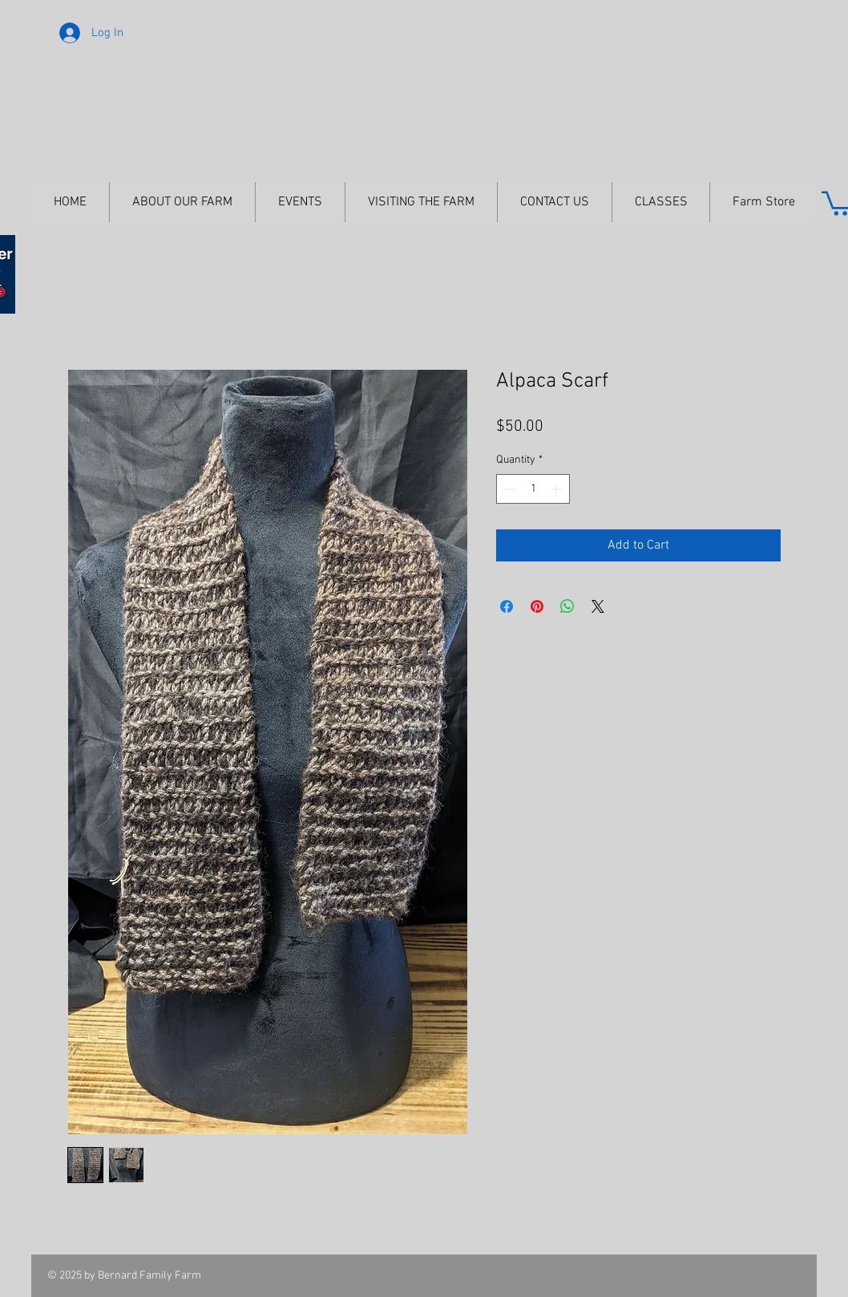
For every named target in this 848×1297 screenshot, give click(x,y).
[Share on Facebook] (506, 606)
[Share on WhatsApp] (567, 606)
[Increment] (557, 489)
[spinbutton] (533, 489)
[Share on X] (598, 606)
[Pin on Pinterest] (537, 606)
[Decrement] (509, 489)
